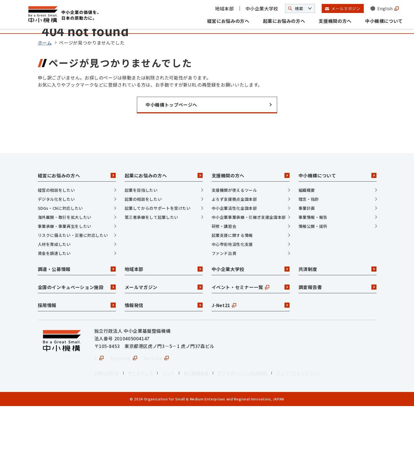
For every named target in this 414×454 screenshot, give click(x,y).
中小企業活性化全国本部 (234, 255)
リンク (176, 420)
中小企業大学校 (262, 8)
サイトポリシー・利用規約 (258, 420)
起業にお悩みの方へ (284, 21)
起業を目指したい (141, 237)
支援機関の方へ (335, 21)
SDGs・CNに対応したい (60, 255)
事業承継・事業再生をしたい (64, 273)
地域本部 (224, 8)
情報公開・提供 (313, 273)
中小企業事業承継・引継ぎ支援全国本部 (249, 264)
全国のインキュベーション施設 (77, 334)
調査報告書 (337, 334)
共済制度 (337, 316)
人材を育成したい (54, 291)
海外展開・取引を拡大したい (64, 264)
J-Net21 (251, 352)
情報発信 (164, 352)
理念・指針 (309, 246)
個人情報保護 (206, 420)
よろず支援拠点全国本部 (234, 246)
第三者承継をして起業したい (151, 264)
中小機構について (384, 21)
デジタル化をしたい (56, 246)
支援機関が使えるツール (234, 237)
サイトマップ (146, 420)
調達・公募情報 (77, 316)
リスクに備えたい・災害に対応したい (73, 282)
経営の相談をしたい (56, 237)
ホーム (45, 89)
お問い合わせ (108, 420)
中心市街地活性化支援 (232, 291)
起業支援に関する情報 (232, 282)
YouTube (161, 405)
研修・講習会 (224, 273)
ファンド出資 (224, 300)
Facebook (126, 405)
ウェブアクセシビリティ (321, 420)
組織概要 (307, 237)
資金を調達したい (54, 300)
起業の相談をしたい (143, 246)
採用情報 (77, 352)
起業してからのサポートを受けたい (158, 255)
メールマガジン (164, 334)
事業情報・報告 (313, 264)
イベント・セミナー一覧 (251, 334)
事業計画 (307, 255)
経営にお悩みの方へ (228, 21)
